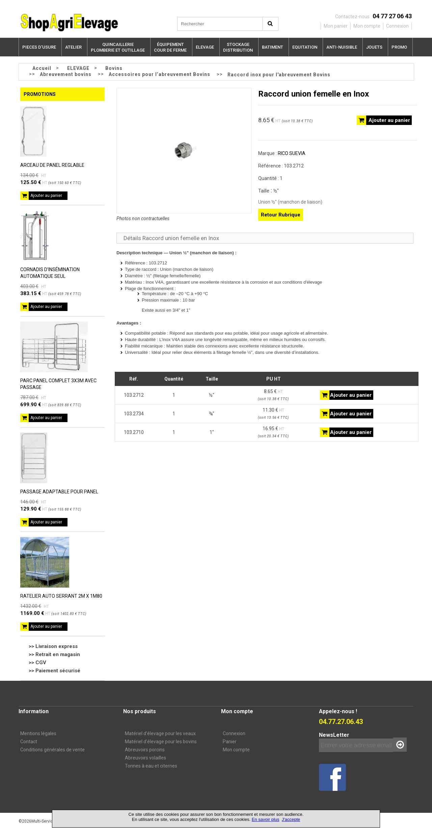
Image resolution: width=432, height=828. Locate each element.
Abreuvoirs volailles (145, 757)
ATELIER (73, 47)
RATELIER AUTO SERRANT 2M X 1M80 (61, 596)
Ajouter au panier (46, 195)
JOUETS (374, 47)
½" (211, 395)
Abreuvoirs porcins (145, 749)
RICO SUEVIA (291, 153)
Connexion (234, 733)
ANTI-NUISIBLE (341, 47)
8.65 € (273, 395)
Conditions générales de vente (52, 749)
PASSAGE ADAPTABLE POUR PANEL (59, 491)
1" (212, 432)
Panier (230, 741)
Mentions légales (38, 733)
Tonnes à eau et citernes (151, 766)
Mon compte (236, 749)
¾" (211, 413)
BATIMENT (272, 47)
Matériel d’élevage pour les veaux (160, 733)
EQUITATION (304, 47)
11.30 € (273, 413)
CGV (40, 662)
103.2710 (134, 432)
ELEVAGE (205, 47)
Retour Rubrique (280, 215)
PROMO (399, 47)
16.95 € (273, 432)
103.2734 (134, 413)
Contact (28, 741)
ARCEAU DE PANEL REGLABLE (52, 165)
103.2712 (134, 395)
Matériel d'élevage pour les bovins (161, 741)
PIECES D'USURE (39, 47)
